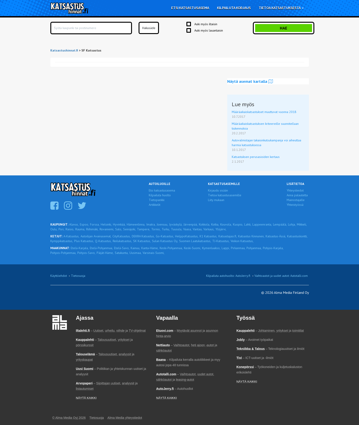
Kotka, (215, 224)
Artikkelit (154, 205)
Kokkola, (204, 224)
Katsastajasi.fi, (227, 236)
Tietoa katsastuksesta (281, 8)
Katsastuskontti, (297, 236)
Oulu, (53, 229)
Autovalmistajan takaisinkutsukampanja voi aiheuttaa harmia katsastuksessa (266, 142)
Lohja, (292, 224)
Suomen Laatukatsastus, (195, 241)
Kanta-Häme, (150, 248)
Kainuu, (135, 248)
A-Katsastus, (71, 236)
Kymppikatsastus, (61, 241)
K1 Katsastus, (208, 236)
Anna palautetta (297, 195)
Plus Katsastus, (84, 241)
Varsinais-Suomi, (153, 253)
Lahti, (247, 224)
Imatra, (151, 224)
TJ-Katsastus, (221, 241)
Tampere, (143, 229)
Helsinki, (106, 224)
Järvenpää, (190, 224)
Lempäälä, (280, 224)
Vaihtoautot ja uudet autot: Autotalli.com (281, 276)
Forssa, (95, 224)
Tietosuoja (78, 276)
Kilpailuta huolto (160, 195)
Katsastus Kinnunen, (251, 236)
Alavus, (74, 224)
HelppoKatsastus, (186, 236)
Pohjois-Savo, (86, 253)
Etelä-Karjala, (80, 248)
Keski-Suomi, (192, 248)
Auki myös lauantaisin (208, 30)
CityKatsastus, (121, 236)
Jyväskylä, (175, 224)
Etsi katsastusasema (190, 8)
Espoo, (84, 224)
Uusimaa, (135, 253)
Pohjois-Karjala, (273, 248)
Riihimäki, (92, 229)
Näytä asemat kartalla (250, 81)
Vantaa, (197, 229)
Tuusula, (176, 229)
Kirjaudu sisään (218, 190)
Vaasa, (187, 229)
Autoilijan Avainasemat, (96, 236)
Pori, (61, 229)
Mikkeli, (302, 224)
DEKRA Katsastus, (143, 236)
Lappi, (226, 248)
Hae (283, 28)
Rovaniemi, (107, 229)
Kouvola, (226, 224)
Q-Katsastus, (103, 241)
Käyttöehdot (58, 276)
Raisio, (70, 229)
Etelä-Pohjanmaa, (101, 248)
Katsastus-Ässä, (276, 236)
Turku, (166, 229)
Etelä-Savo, (121, 248)
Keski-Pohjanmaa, (171, 248)
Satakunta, (121, 253)
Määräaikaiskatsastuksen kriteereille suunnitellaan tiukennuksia (265, 126)
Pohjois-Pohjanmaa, (63, 253)
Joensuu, (162, 224)
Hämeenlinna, (136, 224)
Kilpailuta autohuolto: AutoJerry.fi (228, 276)
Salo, (118, 229)
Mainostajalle (296, 200)
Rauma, (80, 229)
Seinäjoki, (129, 229)
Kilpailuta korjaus (234, 8)
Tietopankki (156, 200)
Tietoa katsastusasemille (224, 195)
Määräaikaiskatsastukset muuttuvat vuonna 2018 (264, 112)
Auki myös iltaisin (205, 24)
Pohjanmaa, (254, 248)
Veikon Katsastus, (242, 241)
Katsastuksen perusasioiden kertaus (256, 157)
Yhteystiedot (295, 190)
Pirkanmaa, (238, 248)
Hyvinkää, (119, 224)
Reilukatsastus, (122, 241)
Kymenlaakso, (211, 248)
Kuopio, (238, 224)
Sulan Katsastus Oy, (165, 241)
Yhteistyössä (295, 205)
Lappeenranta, (262, 224)
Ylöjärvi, (220, 229)
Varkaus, (208, 229)
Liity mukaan (216, 200)
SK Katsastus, (142, 241)
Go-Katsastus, (165, 236)
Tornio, (156, 229)
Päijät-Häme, (105, 253)
